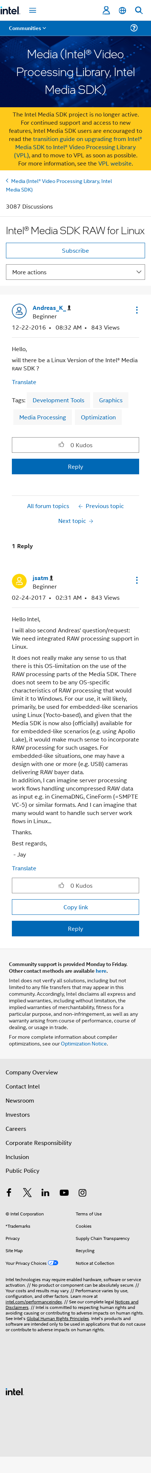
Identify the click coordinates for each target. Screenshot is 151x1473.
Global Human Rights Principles (58, 1318)
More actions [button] (29, 272)
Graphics (110, 400)
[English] (122, 10)
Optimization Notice (84, 1043)
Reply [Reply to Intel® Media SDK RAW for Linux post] (75, 466)
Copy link (75, 907)
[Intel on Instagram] (82, 1193)
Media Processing (42, 417)
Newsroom (20, 1100)
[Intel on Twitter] (27, 1193)
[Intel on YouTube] (64, 1193)
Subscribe (75, 250)
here (101, 970)
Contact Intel (23, 1086)
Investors (18, 1114)
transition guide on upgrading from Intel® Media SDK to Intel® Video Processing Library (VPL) (78, 146)
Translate (24, 381)
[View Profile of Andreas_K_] (52, 308)
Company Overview (32, 1072)
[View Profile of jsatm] (43, 578)
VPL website (115, 163)
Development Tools (58, 400)
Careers (16, 1128)
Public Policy (22, 1170)
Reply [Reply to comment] (75, 928)
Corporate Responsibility (39, 1142)
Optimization (98, 417)
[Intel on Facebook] (9, 1193)
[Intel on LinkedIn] (45, 1193)
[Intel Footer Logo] (15, 1391)
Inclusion (17, 1156)
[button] (136, 310)
